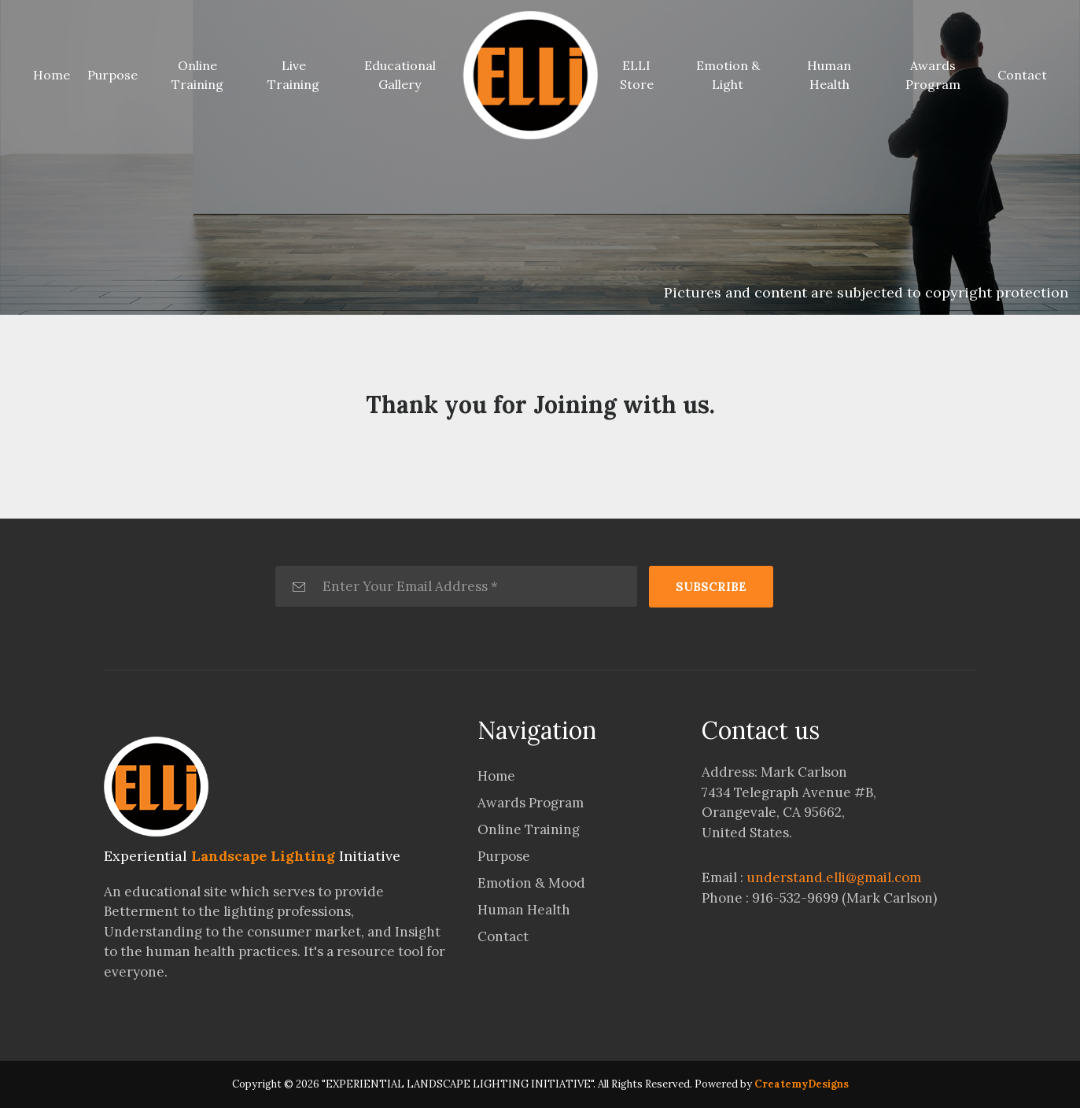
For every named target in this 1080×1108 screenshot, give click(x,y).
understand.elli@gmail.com (833, 877)
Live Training (293, 74)
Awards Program (932, 74)
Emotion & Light (728, 74)
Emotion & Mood (531, 883)
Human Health (829, 74)
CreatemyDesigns (801, 1084)
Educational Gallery (400, 74)
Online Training (197, 74)
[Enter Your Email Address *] (456, 586)
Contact (1022, 75)
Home (54, 74)
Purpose (112, 75)
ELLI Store (637, 74)
